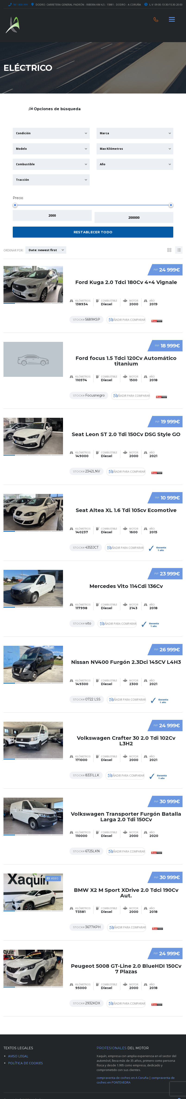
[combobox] (51, 133)
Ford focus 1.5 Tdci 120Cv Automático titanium (126, 354)
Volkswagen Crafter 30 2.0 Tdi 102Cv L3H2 (126, 731)
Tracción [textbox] (22, 180)
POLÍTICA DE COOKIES (25, 1053)
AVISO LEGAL (18, 1046)
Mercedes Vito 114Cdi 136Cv (126, 577)
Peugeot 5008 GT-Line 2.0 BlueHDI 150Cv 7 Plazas (126, 956)
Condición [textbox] (23, 133)
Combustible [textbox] (25, 164)
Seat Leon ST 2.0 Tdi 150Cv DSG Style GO (126, 427)
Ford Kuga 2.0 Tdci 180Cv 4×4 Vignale (126, 276)
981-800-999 (20, 4)
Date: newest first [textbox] (43, 248)
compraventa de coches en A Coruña (122, 1068)
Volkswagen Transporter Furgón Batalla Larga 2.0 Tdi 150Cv (126, 806)
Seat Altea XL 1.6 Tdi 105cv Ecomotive (126, 502)
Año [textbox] (102, 164)
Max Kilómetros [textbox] (111, 149)
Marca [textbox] (104, 133)
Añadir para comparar (129, 317)
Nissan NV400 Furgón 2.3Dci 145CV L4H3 (126, 652)
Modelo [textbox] (21, 149)
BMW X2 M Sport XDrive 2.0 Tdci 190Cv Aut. (126, 881)
